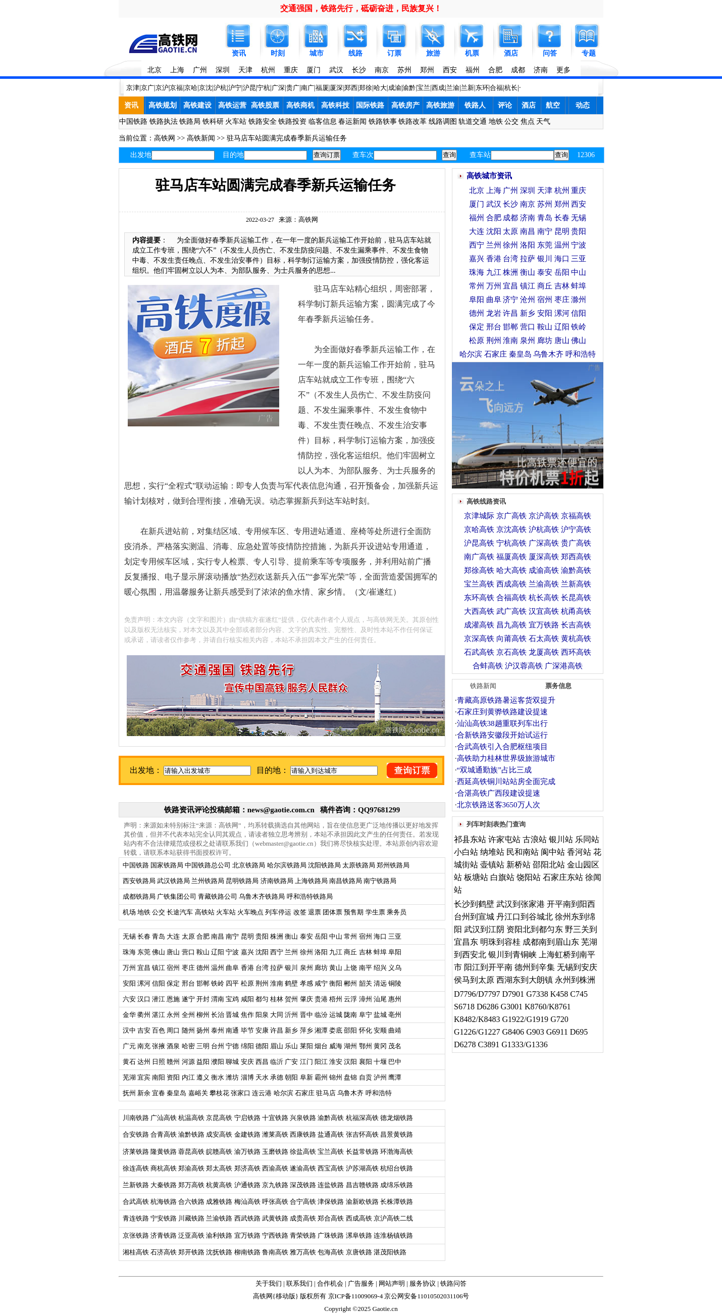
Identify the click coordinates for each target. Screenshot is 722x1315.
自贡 (365, 1077)
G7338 (537, 994)
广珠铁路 (331, 1235)
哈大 (380, 87)
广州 (200, 70)
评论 (505, 105)
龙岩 (493, 313)
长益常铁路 (362, 1151)
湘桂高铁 (136, 1252)
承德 (276, 1077)
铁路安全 (262, 121)
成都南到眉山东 (551, 942)
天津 (245, 70)
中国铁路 (133, 121)
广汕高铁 (163, 1118)
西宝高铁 (331, 1168)
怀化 (365, 1030)
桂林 (276, 999)
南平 (365, 967)
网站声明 (392, 1283)
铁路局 (189, 121)
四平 (232, 983)
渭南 (217, 999)
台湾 (262, 967)
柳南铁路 (247, 1252)
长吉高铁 (576, 625)
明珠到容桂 (500, 942)
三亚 (394, 936)
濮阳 (217, 1061)
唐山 (173, 952)
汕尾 (380, 999)
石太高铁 (544, 639)
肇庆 (306, 999)
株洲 (276, 936)
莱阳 (306, 1046)
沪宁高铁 (576, 529)
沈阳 (262, 952)
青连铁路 (136, 1218)
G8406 (513, 1032)
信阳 (158, 983)
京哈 (190, 87)
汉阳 (350, 1061)
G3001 (511, 1006)
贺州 (291, 999)
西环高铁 (576, 652)
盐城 (380, 1014)
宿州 (365, 936)
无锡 (129, 936)
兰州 (291, 952)
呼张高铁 (275, 1201)
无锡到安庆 (577, 967)
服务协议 (422, 1283)
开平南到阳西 (571, 904)
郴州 (350, 983)
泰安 (306, 936)
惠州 (394, 999)
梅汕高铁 (247, 1201)
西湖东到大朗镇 (524, 980)
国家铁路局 (166, 865)
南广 (307, 87)
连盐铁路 (331, 1185)
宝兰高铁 (331, 1151)
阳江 (321, 1061)
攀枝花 (219, 1093)
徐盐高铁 (303, 1151)
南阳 (158, 1077)
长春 (143, 936)
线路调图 (443, 121)
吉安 (143, 1030)
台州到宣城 (474, 916)
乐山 (291, 1046)
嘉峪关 (198, 1093)
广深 (278, 87)
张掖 (158, 1046)
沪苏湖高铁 (362, 1168)
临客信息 (322, 121)
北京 (154, 70)
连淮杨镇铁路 (393, 1235)
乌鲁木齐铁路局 (262, 896)
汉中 (129, 1030)
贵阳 (262, 936)
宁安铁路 (163, 1218)
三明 (203, 1046)
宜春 (158, 1093)
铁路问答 (453, 1283)
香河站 (579, 852)
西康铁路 (303, 1134)
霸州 (321, 1077)
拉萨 (276, 967)
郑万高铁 (191, 1185)
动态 (583, 105)
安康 (262, 1030)
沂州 (291, 1014)
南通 (232, 1030)
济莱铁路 (136, 1151)
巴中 (394, 1061)
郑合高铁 (331, 1218)
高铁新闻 (201, 138)
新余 (143, 1093)
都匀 (262, 999)
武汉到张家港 (520, 904)
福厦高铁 (511, 557)
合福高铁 (511, 598)
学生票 (375, 912)
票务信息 (558, 686)
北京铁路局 (248, 865)
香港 (247, 967)
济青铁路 (163, 1235)
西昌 (262, 1061)
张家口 (240, 1093)
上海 (177, 70)
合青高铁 (163, 1134)
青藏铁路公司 (217, 896)
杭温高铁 (191, 1118)
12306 (586, 155)
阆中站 (553, 852)
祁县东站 (470, 839)
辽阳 (217, 952)
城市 (317, 53)
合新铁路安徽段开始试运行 (502, 735)
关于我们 (268, 1283)
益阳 (203, 1061)
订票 (394, 53)
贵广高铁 (576, 543)
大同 (276, 1014)
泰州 (217, 1030)
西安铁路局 (139, 881)
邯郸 (203, 983)
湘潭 (321, 1030)
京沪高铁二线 (393, 1218)
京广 (147, 87)
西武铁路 (247, 1218)
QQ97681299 (379, 810)
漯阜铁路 (359, 1235)
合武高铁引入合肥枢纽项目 (502, 747)
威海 (335, 1046)
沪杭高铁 (544, 529)
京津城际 (479, 516)
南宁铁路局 (380, 881)
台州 (217, 1046)
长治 (217, 1014)
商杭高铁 (163, 1168)
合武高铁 (136, 1201)
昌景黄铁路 (396, 1134)
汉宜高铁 (544, 611)
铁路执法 (163, 121)
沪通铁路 (247, 1185)
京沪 (162, 87)
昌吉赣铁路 (362, 1185)
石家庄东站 (563, 877)
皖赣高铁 (219, 1151)
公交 (511, 121)
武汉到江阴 (484, 929)
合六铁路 (191, 1201)
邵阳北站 (549, 864)
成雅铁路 (219, 1201)
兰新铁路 (136, 1185)
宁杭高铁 (511, 543)
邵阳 (350, 1030)
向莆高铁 (511, 639)
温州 (217, 967)
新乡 (291, 1030)
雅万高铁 (303, 1252)
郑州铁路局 (393, 865)
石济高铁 (163, 1252)
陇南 (350, 1014)
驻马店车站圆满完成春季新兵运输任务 (287, 138)
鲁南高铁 (275, 1252)
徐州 (305, 952)
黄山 (335, 967)
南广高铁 (479, 557)
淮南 (276, 983)
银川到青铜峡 (512, 954)
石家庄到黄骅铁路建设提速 (502, 712)
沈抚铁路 (219, 1252)
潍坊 (232, 1077)
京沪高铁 (544, 516)
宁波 (232, 952)
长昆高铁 (576, 598)
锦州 (335, 1077)
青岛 (158, 936)
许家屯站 (504, 839)
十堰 (380, 1061)
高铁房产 (405, 105)
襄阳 (365, 1061)
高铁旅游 (440, 105)
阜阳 (394, 952)
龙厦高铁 (544, 652)
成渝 (394, 87)
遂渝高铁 (303, 1168)
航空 (553, 105)
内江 (188, 1077)
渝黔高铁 (331, 1118)
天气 (543, 121)
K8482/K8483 (477, 1019)
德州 (203, 967)
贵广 (292, 87)
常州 (350, 936)
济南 (541, 70)
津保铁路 (331, 1201)
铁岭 (217, 983)
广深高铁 (544, 543)
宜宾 (143, 1077)
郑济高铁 (247, 1168)
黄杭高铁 (576, 639)
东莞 (143, 952)
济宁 (510, 300)
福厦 (322, 87)
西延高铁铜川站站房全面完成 (506, 781)
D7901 (513, 994)
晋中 (306, 1014)
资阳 (173, 1077)
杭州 (268, 70)
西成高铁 (359, 1218)
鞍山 (203, 952)
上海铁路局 (311, 881)
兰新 (467, 87)
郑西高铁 (576, 557)
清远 (380, 983)
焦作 (247, 1014)
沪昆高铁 (479, 543)
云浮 (350, 999)
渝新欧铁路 (362, 1201)
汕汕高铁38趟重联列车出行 (502, 723)
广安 (291, 1061)
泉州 (306, 967)
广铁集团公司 (176, 896)
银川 (291, 967)
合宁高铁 (303, 1201)
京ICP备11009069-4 (355, 1296)
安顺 (380, 1030)
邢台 (188, 983)
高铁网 (164, 138)
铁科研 (213, 121)
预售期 (354, 912)
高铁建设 (197, 105)
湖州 (350, 1046)
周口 (173, 1030)
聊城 (232, 1061)
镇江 (158, 967)
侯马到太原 (474, 980)
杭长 (511, 87)
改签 (299, 912)
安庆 (247, 1061)
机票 (472, 53)
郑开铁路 (191, 1252)
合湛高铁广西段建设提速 (498, 793)
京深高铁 (479, 639)
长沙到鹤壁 (474, 904)
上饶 (350, 967)
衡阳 (335, 983)
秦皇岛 (176, 1093)
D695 (579, 1032)
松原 (247, 983)
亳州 (394, 1014)
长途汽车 (180, 912)
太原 (188, 936)
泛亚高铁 (191, 1235)
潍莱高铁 (275, 1134)
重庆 (291, 70)
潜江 (158, 999)
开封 (203, 999)
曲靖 (394, 1030)
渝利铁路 (219, 1235)
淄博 (247, 1077)
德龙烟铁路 (396, 1118)
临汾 (321, 1014)
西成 (438, 87)
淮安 (335, 1061)
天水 (262, 1077)
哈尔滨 (283, 1093)
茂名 (394, 1046)
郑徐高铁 (479, 570)
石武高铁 (479, 652)
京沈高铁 (511, 529)
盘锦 (350, 1077)
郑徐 (365, 87)
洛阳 (321, 952)
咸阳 (247, 999)
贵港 (321, 999)
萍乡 (306, 1030)
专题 (589, 53)
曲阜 (232, 967)
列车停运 (278, 912)
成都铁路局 (139, 896)
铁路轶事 (383, 121)
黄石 (129, 1061)
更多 (563, 70)
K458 (559, 994)
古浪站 (535, 839)
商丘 (350, 952)
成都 (518, 70)
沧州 (527, 300)
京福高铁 (576, 516)
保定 (173, 983)
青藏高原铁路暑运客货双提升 (506, 700)
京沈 (205, 87)
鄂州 (365, 1046)
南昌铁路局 (345, 881)
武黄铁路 (275, 1218)
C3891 (489, 1044)
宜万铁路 (247, 1235)
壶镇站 (492, 864)
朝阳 (291, 1077)
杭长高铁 (544, 598)
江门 (306, 1061)
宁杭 (263, 87)
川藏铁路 (191, 1218)
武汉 (336, 70)
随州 (188, 1030)
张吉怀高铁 (362, 1134)
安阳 (129, 983)
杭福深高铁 (362, 1118)
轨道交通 (472, 121)
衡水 (217, 1077)
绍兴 (380, 967)
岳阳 (321, 936)
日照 (158, 1061)
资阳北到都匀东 (534, 929)
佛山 (158, 952)
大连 (173, 936)
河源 (188, 1061)
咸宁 (321, 983)
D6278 (465, 1044)
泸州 (380, 1077)
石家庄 (305, 1093)
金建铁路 (247, 1134)
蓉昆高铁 (191, 1151)
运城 (335, 1014)
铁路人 (475, 105)
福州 (473, 70)
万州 (129, 967)
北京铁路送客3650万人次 (498, 805)
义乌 (394, 967)
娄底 (335, 1030)
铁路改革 (412, 121)
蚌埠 (380, 952)
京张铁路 (136, 1235)
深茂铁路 (303, 1185)
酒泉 (173, 1046)
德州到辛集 (534, 967)
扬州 (203, 1030)
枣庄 (188, 967)
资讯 (239, 53)
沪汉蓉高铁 (524, 666)
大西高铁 (479, 611)
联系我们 (299, 1283)
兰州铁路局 (207, 881)
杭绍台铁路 (396, 1168)
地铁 (496, 121)
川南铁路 (136, 1118)
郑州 (427, 70)
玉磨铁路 (275, 1151)
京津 (132, 87)
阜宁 (365, 1014)
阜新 (306, 1077)
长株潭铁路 (396, 1201)
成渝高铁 (544, 570)
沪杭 (220, 87)
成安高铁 (219, 1134)
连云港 (262, 1093)
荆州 (262, 983)
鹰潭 (394, 1077)
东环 (482, 87)
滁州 (578, 300)
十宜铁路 (275, 1118)
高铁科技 (335, 105)
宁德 (232, 1046)
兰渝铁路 (219, 1218)
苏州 (404, 70)
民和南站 (522, 852)
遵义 (203, 1077)
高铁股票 (265, 105)
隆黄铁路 (163, 1151)
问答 (550, 53)
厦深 (336, 87)
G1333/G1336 (524, 1044)
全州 (188, 1014)
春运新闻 (352, 121)
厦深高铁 (544, 557)
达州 (143, 1061)
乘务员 (396, 912)
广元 (129, 1046)
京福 (176, 87)
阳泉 (262, 1014)
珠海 (129, 952)
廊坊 (321, 967)
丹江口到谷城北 (524, 916)
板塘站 (476, 877)
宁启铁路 (247, 1118)
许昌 (276, 1030)
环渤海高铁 (396, 1151)
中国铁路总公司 (208, 865)
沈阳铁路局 (324, 865)
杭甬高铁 (576, 611)
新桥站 (518, 864)
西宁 (276, 952)
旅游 (433, 53)
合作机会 (330, 1283)
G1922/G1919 (525, 1019)
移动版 (285, 1296)
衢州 (143, 1014)
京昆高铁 (219, 1118)
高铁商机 (300, 105)
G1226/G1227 (477, 1032)
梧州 (335, 999)
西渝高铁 (275, 1168)
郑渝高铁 (191, 1168)
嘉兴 (247, 952)
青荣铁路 (303, 1235)
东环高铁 (479, 598)
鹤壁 (291, 983)
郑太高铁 (219, 1168)
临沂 (276, 1061)
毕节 (247, 1030)
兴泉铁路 (303, 1118)
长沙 (359, 70)
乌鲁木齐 (350, 1093)
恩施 (173, 999)
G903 (535, 1032)
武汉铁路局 (173, 881)
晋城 (232, 1014)
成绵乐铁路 (396, 1185)
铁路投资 (292, 121)
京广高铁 (511, 516)
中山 (335, 936)
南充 (143, 1046)
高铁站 (205, 912)
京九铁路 (275, 1185)
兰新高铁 (576, 584)
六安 (129, 999)
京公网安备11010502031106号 (426, 1296)
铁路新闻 (483, 686)
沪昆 (249, 87)
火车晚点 (250, 912)
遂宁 (188, 999)
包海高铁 (331, 1252)
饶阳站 (529, 877)
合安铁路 (136, 1134)
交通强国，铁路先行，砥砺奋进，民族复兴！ (361, 8)
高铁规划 (162, 105)
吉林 (365, 952)
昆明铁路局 (242, 881)
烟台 (321, 1046)
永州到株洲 (575, 980)
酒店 (511, 53)
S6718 (464, 1006)
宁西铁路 (275, 1235)
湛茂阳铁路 (390, 1252)
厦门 (313, 70)
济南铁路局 (277, 881)
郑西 (350, 87)
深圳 (223, 70)
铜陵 (394, 983)
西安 (450, 70)
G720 (559, 1019)
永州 (173, 1014)
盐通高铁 (331, 1134)
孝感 (306, 983)
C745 (579, 994)
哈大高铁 (511, 570)
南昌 (217, 936)
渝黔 (409, 87)
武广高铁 (511, 611)
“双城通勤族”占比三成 (494, 770)
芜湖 (129, 1077)
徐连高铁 (136, 1168)
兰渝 (452, 87)
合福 (496, 87)
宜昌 (143, 967)
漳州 (365, 999)
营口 (188, 952)
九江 (336, 952)
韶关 (365, 983)
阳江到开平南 (488, 967)
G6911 (557, 1032)
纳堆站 (492, 852)
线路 (355, 53)
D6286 (488, 1006)
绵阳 (247, 1046)
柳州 (203, 1014)
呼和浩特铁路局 (310, 896)
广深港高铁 (564, 666)
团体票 (332, 912)
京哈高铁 (479, 529)
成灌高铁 (479, 625)
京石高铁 (511, 652)
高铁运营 (232, 105)
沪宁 (234, 87)
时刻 (278, 53)
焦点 (528, 121)
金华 (129, 1014)
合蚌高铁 (488, 666)
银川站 (561, 839)
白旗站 (502, 877)
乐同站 (587, 839)
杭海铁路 (163, 1201)
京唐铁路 (359, 1252)
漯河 (143, 983)
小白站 (466, 852)
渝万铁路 (247, 1151)
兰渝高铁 (544, 584)
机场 (129, 912)
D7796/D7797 (477, 994)
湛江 (158, 1014)
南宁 (232, 936)
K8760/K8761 (548, 1006)
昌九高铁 (511, 625)
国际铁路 (370, 105)
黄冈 (380, 1046)
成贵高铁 (303, 1218)
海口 (380, 936)
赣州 (173, 1061)
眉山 (276, 1046)
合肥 (495, 70)
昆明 (247, 936)
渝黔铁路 (191, 1134)
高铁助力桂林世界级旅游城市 (506, 758)
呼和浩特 (379, 1093)
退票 (314, 912)
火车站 (235, 121)
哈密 (188, 1046)
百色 (158, 1030)
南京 (382, 70)
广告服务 (361, 1283)
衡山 (291, 936)
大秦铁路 (163, 1185)
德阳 (262, 1046)
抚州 (129, 1093)
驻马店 (326, 1093)
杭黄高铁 (219, 1185)
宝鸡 (232, 999)
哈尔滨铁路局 (286, 865)
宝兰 (423, 87)
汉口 (143, 999)
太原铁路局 (358, 865)
